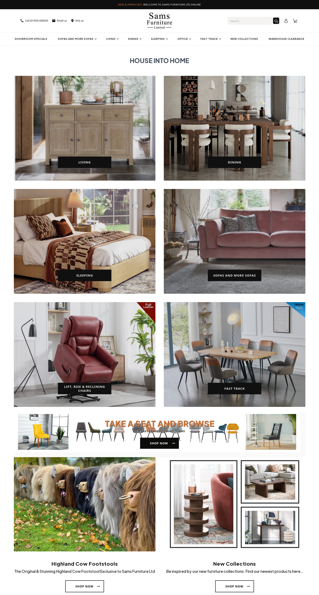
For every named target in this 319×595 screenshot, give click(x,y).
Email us (59, 20)
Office (183, 38)
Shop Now (159, 443)
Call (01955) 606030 (34, 20)
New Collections (244, 38)
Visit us (77, 20)
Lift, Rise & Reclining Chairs (84, 388)
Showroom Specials (31, 38)
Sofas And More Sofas (77, 38)
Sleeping (159, 38)
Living (112, 38)
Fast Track (210, 38)
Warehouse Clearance (286, 38)
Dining (134, 38)
